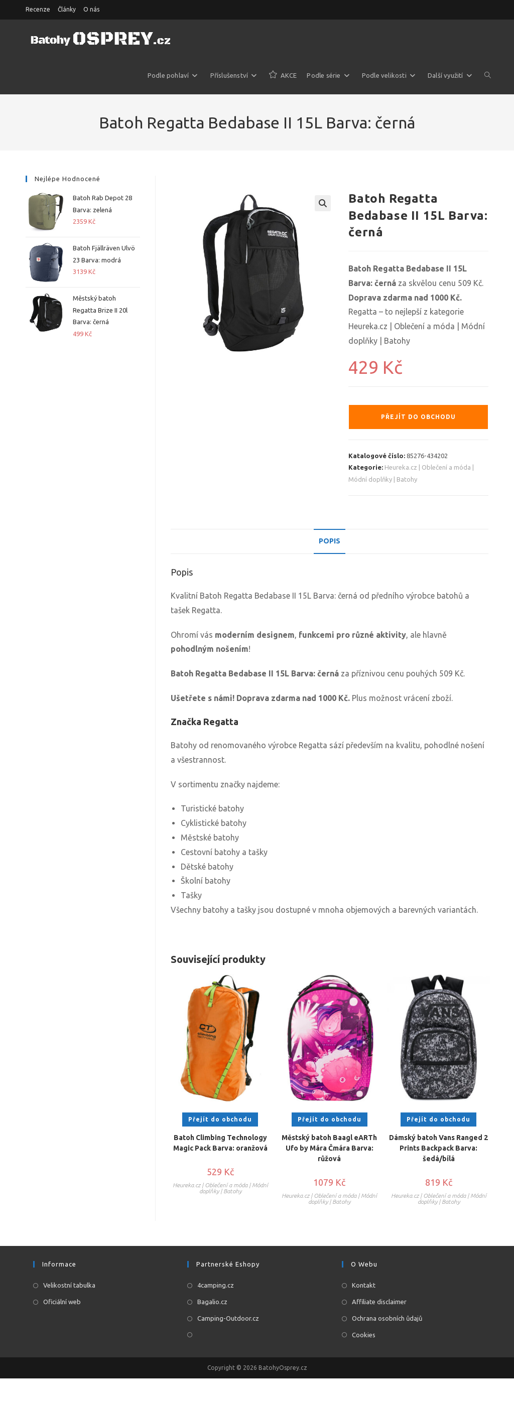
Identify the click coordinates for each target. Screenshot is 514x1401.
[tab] (329, 541)
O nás (91, 9)
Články (67, 9)
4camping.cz (215, 1285)
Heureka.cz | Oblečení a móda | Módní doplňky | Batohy (220, 1188)
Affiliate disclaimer (379, 1301)
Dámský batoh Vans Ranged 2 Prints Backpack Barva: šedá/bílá (438, 1148)
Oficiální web (62, 1301)
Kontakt (363, 1285)
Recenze (38, 9)
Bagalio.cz (212, 1301)
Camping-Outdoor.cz (228, 1318)
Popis (329, 541)
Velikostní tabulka (69, 1285)
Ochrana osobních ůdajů (387, 1318)
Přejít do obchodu (418, 416)
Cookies (363, 1334)
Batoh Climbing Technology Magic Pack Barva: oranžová (220, 1143)
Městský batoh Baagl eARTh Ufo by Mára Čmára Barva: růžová (329, 1148)
